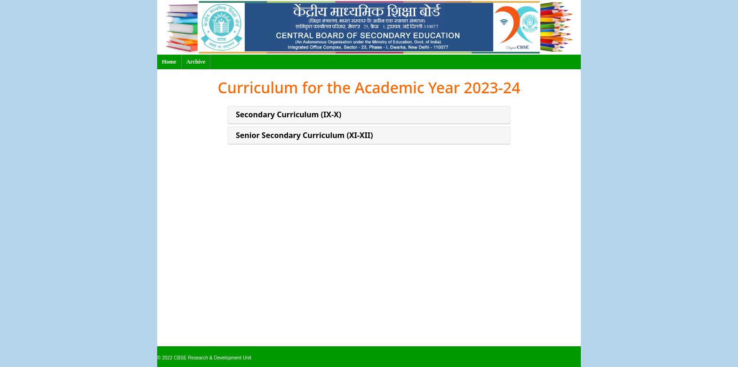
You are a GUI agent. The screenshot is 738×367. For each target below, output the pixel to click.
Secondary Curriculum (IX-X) (288, 114)
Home (169, 61)
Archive (195, 61)
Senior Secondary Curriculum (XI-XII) (304, 135)
